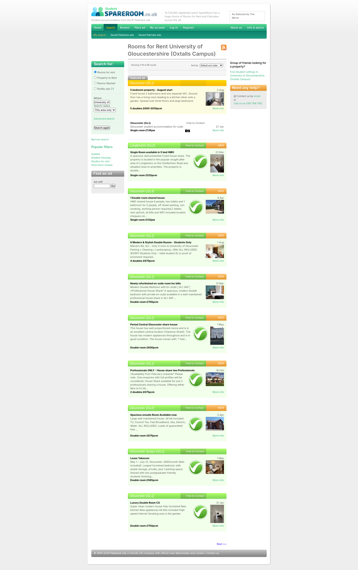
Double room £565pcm (144, 480)
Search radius (102, 105)
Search (110, 27)
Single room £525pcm (143, 175)
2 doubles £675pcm (142, 392)
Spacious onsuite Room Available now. (153, 414)
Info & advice (256, 27)
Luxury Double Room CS (145, 502)
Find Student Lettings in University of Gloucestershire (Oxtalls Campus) (247, 75)
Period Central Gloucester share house (154, 324)
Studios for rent (100, 161)
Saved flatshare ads (122, 35)
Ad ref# (98, 181)
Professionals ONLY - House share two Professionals (162, 370)
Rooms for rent (104, 72)
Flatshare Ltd (118, 553)
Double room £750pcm (144, 525)
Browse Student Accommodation (124, 27)
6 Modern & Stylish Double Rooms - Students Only (161, 242)
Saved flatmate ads (149, 35)
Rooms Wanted (104, 83)
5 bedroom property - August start (151, 90)
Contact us (212, 553)
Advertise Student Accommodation (139, 27)
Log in (173, 27)
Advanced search (104, 118)
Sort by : (207, 65)
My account (157, 27)
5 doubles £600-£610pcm (146, 108)
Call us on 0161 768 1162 (248, 103)
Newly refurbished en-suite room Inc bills (155, 283)
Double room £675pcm (144, 435)
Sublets (95, 154)
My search (100, 35)
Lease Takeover (140, 458)
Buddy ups (102, 88)
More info (218, 108)
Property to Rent (105, 77)
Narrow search (100, 139)
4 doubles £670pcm (142, 260)
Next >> (221, 544)
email (257, 96)
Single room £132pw (142, 219)
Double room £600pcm (144, 347)
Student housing (101, 157)
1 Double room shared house (147, 197)
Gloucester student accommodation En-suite (156, 126)
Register (188, 27)
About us (236, 27)
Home (97, 27)
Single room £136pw (142, 130)
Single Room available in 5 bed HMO (152, 152)
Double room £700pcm (144, 301)
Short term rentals (102, 165)
